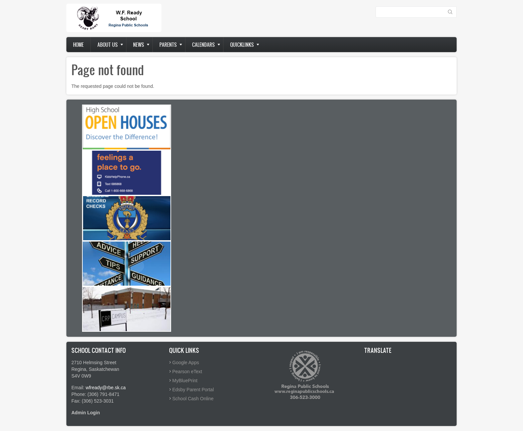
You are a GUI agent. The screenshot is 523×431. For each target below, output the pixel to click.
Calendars (203, 44)
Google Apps (185, 362)
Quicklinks (242, 44)
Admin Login (85, 412)
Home (78, 44)
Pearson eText (187, 371)
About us (107, 44)
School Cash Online (193, 398)
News (138, 44)
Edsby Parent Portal (193, 389)
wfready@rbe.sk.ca (106, 387)
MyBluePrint (184, 380)
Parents (168, 44)
